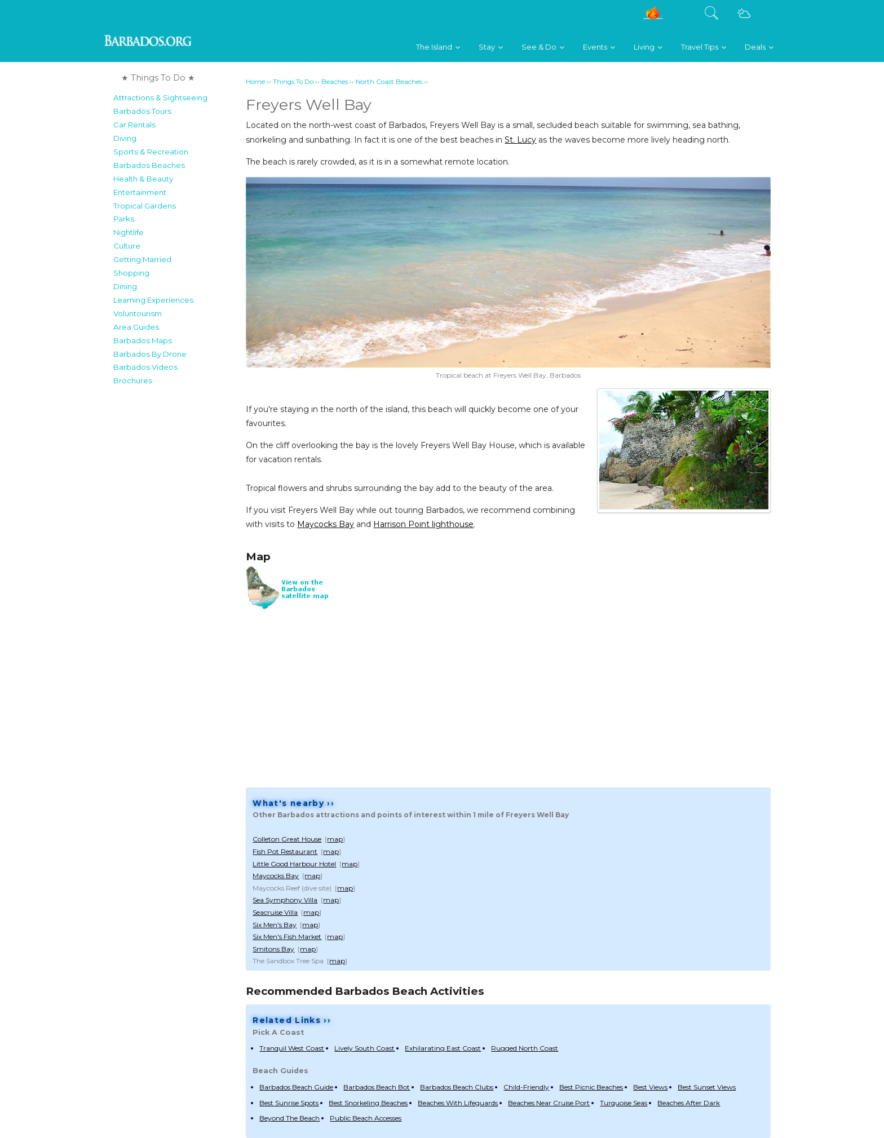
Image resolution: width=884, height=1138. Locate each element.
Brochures (132, 380)
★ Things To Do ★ (158, 78)
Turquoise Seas (623, 1103)
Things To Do (293, 82)
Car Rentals (134, 124)
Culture (126, 245)
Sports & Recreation (150, 151)
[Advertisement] (176, 560)
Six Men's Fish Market (287, 936)
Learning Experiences (153, 299)
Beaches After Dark (688, 1103)
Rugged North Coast (524, 1048)
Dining (125, 286)
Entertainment (139, 192)
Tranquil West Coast (291, 1048)
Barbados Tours (142, 111)
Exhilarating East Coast (443, 1048)
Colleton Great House (287, 839)
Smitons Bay (273, 949)
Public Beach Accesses (365, 1118)
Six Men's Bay (275, 924)
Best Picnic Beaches (591, 1087)
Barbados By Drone (150, 353)
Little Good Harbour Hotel (294, 864)
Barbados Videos (145, 366)
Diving (124, 138)
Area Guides (136, 326)
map (335, 839)
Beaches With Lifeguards (458, 1103)
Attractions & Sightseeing (160, 97)
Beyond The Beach (289, 1118)
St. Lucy (520, 140)
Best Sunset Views (707, 1087)
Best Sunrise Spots (289, 1103)
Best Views (650, 1087)
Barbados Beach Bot (376, 1087)
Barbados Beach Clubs (456, 1087)
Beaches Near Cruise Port (549, 1103)
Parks (123, 218)
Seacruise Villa (275, 912)
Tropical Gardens (144, 205)
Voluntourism (137, 313)
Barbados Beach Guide (296, 1087)
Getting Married (142, 259)
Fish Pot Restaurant (285, 851)
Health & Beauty (143, 178)
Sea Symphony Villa (285, 900)
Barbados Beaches (149, 165)
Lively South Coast (364, 1048)
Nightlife (128, 232)
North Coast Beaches (389, 82)
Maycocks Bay (325, 524)
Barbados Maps (142, 340)
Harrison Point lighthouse (423, 524)
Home (255, 82)
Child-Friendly (526, 1087)
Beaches (334, 82)
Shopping (131, 272)
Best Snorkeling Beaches (368, 1103)
